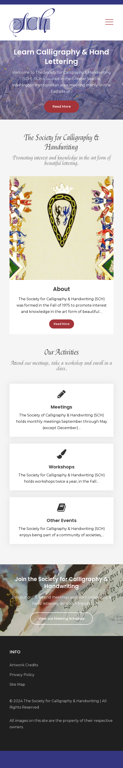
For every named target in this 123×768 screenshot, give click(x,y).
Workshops (62, 467)
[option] (61, 80)
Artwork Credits (24, 665)
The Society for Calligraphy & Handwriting (61, 701)
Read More (62, 107)
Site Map (17, 684)
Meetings (61, 407)
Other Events (62, 520)
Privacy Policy (22, 675)
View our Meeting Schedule (61, 619)
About (61, 289)
